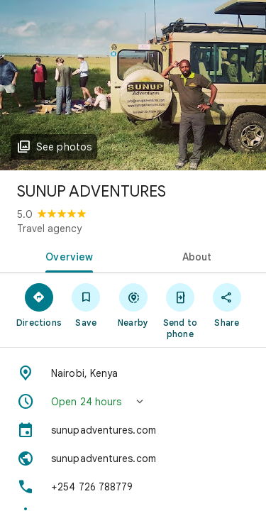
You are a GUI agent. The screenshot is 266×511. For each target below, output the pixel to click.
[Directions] (39, 304)
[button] (133, 402)
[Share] (227, 304)
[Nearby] (132, 304)
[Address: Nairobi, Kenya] (133, 373)
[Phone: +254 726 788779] (133, 487)
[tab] (67, 255)
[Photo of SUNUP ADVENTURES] (133, 85)
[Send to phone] (180, 310)
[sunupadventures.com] (133, 430)
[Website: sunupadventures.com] (133, 458)
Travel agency (49, 228)
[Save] (85, 304)
